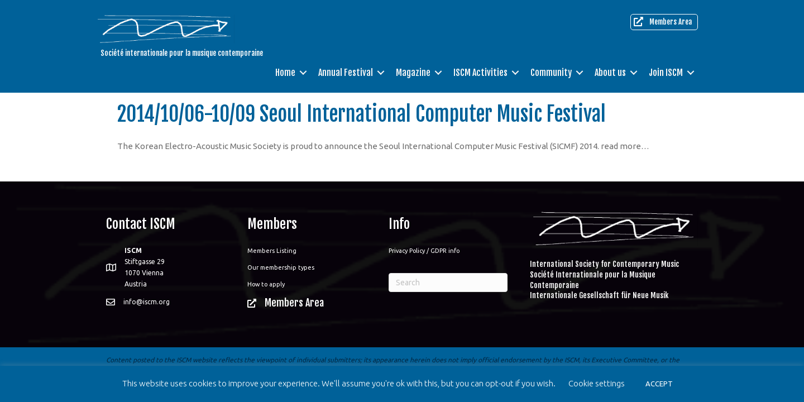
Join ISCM (666, 72)
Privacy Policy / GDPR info (424, 250)
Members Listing (271, 250)
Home (285, 72)
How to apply (266, 284)
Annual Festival (345, 72)
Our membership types (280, 267)
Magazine (413, 72)
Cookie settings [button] (596, 383)
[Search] (448, 282)
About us (610, 72)
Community (551, 72)
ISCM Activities (480, 72)
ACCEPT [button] (659, 383)
